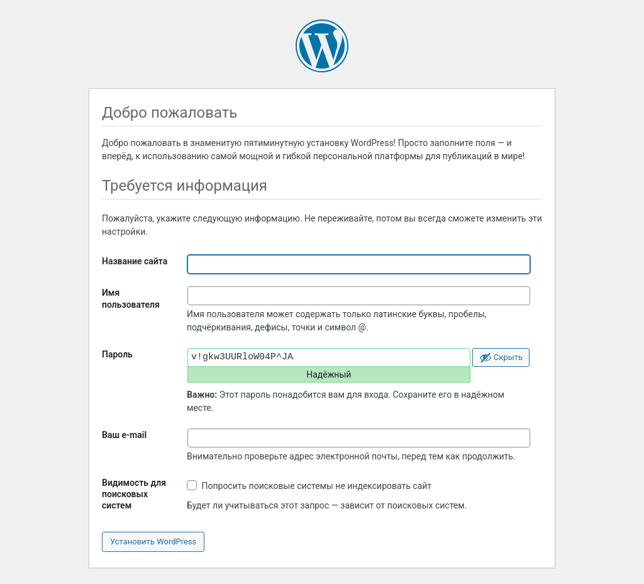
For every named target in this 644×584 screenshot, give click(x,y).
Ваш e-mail (124, 435)
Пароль (117, 354)
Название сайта (134, 261)
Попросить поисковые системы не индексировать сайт (309, 485)
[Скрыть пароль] (501, 357)
